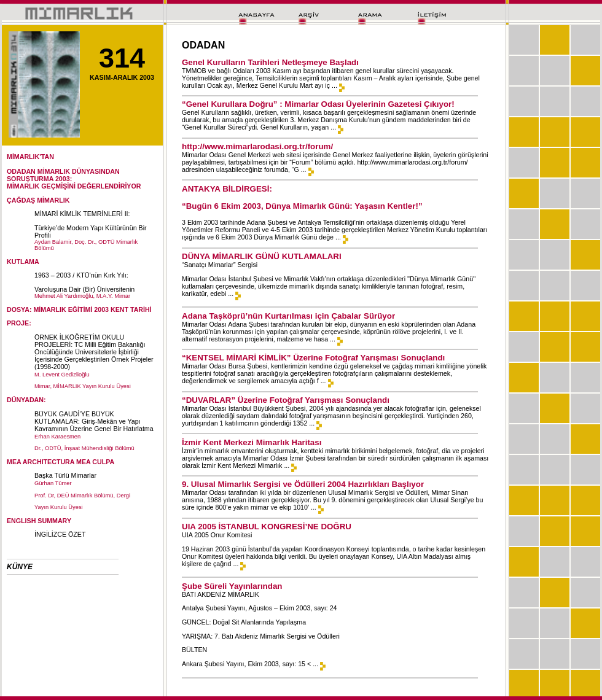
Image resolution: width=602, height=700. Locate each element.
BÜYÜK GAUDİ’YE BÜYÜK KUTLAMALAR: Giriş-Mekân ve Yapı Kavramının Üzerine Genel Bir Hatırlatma (94, 421)
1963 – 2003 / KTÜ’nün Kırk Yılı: (81, 275)
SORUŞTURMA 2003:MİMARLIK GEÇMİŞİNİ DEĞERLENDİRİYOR (74, 182)
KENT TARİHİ (131, 309)
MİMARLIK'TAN (30, 156)
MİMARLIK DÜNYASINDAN (78, 171)
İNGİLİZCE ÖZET (59, 534)
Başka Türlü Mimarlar (65, 475)
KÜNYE (20, 566)
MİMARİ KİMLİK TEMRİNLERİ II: (82, 213)
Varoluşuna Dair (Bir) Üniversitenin (84, 289)
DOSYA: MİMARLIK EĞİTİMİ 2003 (58, 309)
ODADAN (21, 171)
